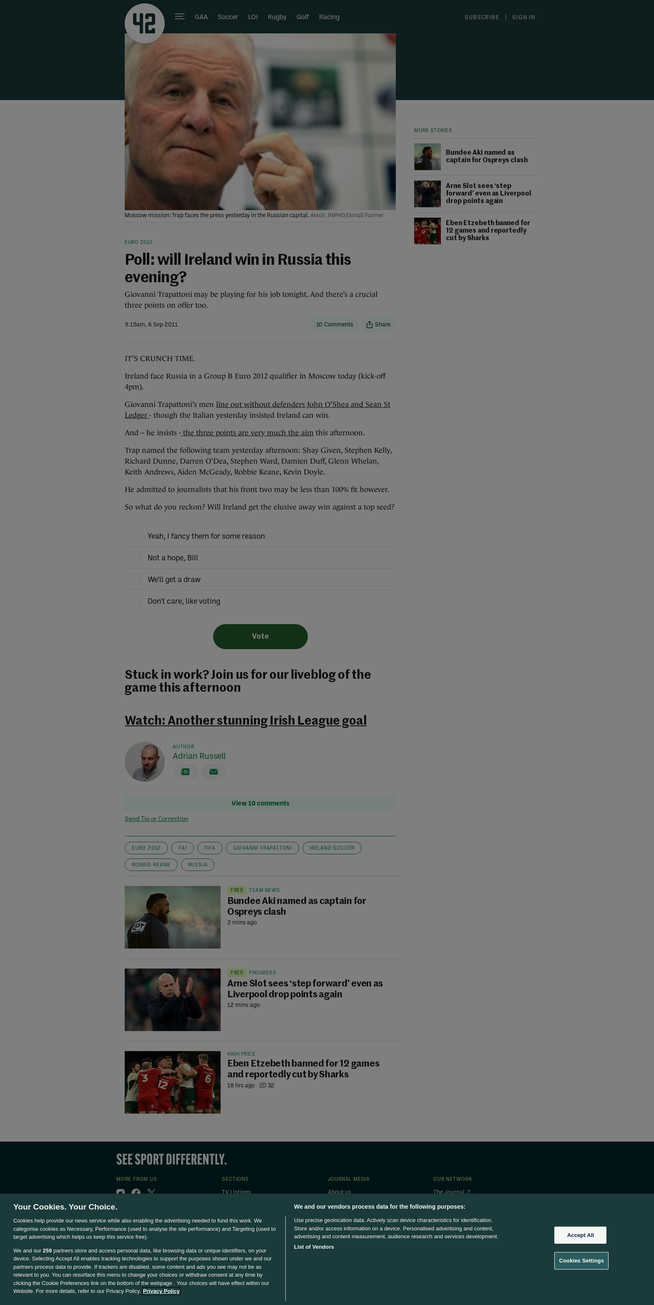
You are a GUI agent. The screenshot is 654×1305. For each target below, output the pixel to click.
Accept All (580, 1235)
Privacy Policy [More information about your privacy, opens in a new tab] (161, 1291)
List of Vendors (314, 1247)
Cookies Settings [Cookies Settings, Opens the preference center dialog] (581, 1260)
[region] (327, 1249)
